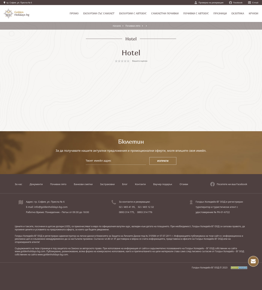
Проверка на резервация (209, 2)
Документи (36, 184)
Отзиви (184, 184)
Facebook (235, 2)
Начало (117, 25)
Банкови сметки (83, 184)
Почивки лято (133, 25)
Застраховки (107, 184)
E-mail (253, 2)
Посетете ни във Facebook (228, 184)
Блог (125, 184)
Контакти (140, 184)
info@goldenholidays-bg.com (51, 207)
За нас (18, 184)
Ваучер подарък (162, 184)
